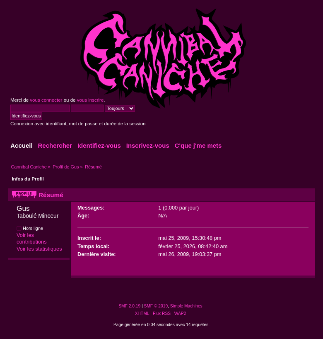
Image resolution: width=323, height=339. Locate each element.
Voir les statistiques (39, 249)
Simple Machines (186, 306)
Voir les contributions (32, 238)
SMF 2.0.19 (129, 306)
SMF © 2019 (156, 306)
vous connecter (46, 100)
